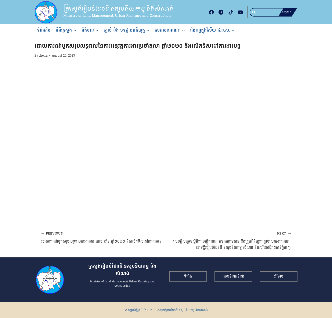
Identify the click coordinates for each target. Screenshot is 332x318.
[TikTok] (231, 12)
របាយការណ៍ (41, 38)
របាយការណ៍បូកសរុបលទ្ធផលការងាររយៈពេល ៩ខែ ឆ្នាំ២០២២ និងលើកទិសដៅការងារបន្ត (101, 238)
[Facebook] (211, 12)
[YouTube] (240, 12)
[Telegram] (221, 12)
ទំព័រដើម (44, 30)
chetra (43, 55)
